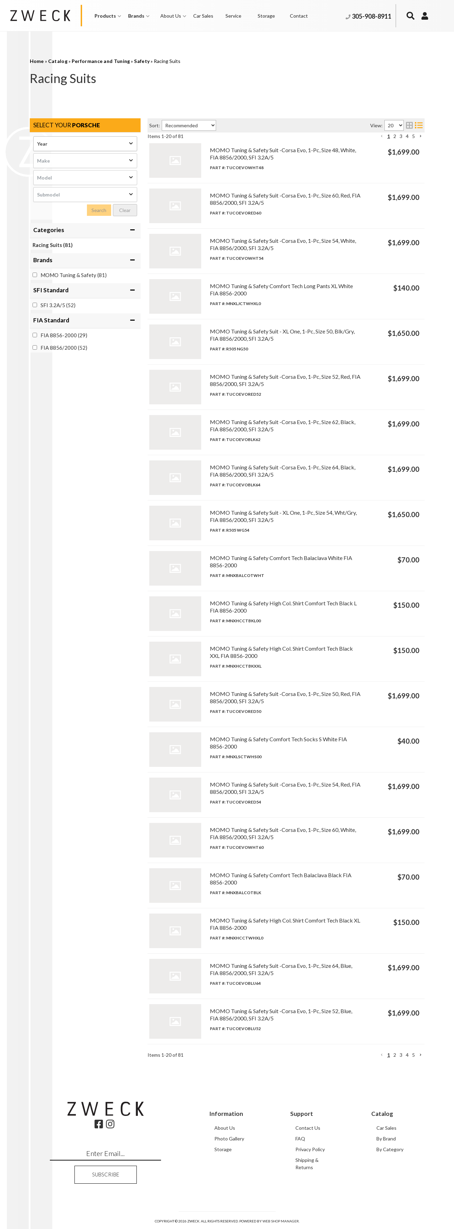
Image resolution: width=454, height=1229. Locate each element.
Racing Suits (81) (53, 245)
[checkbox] (35, 275)
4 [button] (407, 136)
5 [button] (413, 136)
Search (98, 210)
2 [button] (394, 136)
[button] (108, 15)
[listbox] (85, 143)
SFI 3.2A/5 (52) (58, 305)
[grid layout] (409, 125)
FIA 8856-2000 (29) (64, 335)
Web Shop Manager (280, 1221)
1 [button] (388, 136)
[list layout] (418, 125)
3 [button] (401, 136)
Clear (125, 210)
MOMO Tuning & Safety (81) (74, 275)
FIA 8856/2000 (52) (64, 348)
